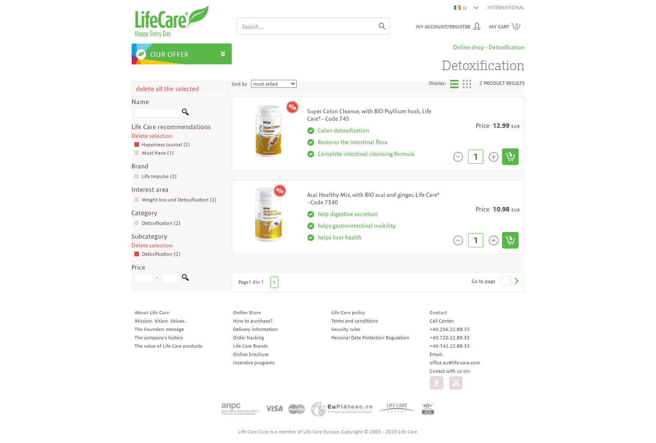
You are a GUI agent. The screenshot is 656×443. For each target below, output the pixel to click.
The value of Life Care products (168, 346)
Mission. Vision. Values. (160, 321)
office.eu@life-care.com (455, 362)
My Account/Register (443, 26)
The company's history (159, 337)
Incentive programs (254, 362)
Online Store (247, 312)
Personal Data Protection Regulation (370, 337)
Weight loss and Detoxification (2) (175, 199)
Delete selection (151, 136)
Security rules (345, 329)
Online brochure (251, 354)
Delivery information (255, 329)
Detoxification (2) (157, 223)
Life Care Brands (250, 346)
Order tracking (248, 337)
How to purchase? (252, 321)
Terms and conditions (354, 321)
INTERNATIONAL (506, 7)
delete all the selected (167, 89)
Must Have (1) (154, 153)
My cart (505, 26)
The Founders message (159, 329)
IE (461, 8)
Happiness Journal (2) (162, 144)
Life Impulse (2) (155, 176)
